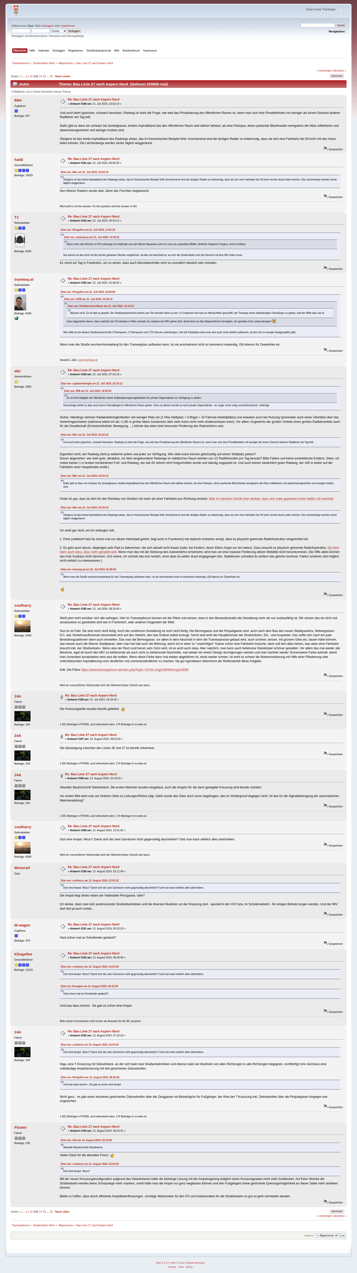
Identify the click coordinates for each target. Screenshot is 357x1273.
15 (44, 76)
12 (31, 76)
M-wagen (22, 925)
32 (51, 76)
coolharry (22, 605)
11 (27, 76)
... (24, 76)
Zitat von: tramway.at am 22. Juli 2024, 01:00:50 (88, 569)
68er (18, 100)
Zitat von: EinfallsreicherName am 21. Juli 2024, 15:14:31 (100, 306)
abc (17, 371)
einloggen (48, 25)
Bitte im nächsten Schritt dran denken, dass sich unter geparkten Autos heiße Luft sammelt (271, 498)
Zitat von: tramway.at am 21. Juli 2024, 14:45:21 (91, 237)
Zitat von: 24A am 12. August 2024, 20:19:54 (86, 1140)
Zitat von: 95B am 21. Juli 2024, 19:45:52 (87, 391)
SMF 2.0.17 (162, 1262)
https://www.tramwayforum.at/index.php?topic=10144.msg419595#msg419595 (135, 670)
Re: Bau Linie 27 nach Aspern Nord (93, 99)
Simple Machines (195, 1262)
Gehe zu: (309, 1235)
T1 (16, 217)
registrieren (68, 25)
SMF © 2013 (178, 1262)
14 (40, 76)
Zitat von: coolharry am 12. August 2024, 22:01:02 (89, 880)
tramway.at (23, 279)
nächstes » (339, 70)
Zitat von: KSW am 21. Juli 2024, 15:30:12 (88, 299)
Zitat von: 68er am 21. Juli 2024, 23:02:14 (84, 172)
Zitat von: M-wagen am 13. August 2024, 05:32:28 (89, 986)
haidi (18, 159)
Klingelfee (23, 954)
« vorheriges (324, 70)
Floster (20, 1127)
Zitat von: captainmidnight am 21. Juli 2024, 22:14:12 (91, 383)
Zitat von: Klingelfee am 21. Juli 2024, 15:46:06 (87, 292)
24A (17, 696)
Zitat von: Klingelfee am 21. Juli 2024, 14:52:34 (87, 229)
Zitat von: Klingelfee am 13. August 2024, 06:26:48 (89, 1077)
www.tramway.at (88, 359)
